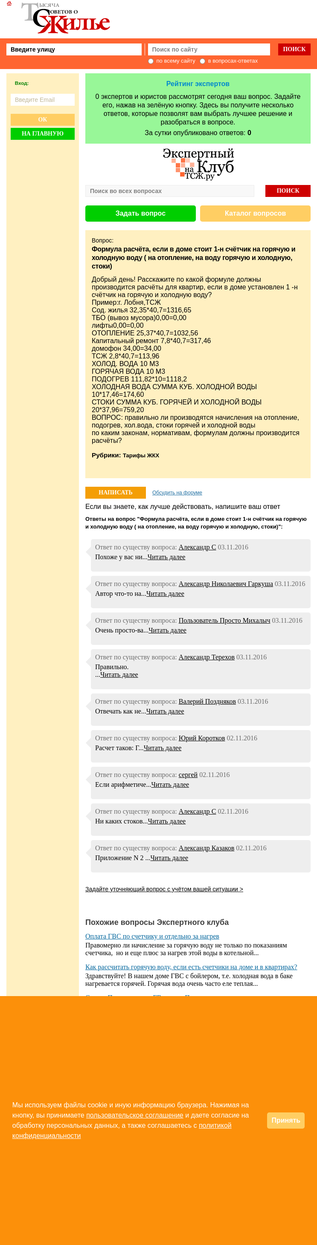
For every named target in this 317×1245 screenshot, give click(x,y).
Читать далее (167, 556)
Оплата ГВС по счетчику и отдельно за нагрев (152, 936)
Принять (285, 1120)
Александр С (197, 547)
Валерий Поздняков (207, 701)
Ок (42, 119)
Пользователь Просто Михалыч (224, 620)
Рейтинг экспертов (198, 83)
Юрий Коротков (202, 738)
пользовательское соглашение (134, 1115)
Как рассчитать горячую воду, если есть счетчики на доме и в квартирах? (191, 967)
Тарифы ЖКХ (141, 455)
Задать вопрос (141, 213)
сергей (188, 774)
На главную (43, 133)
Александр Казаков (207, 848)
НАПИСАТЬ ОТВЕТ (115, 494)
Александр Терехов (207, 657)
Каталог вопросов (255, 213)
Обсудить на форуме (177, 493)
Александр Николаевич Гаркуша (226, 583)
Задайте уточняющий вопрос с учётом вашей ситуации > (164, 889)
